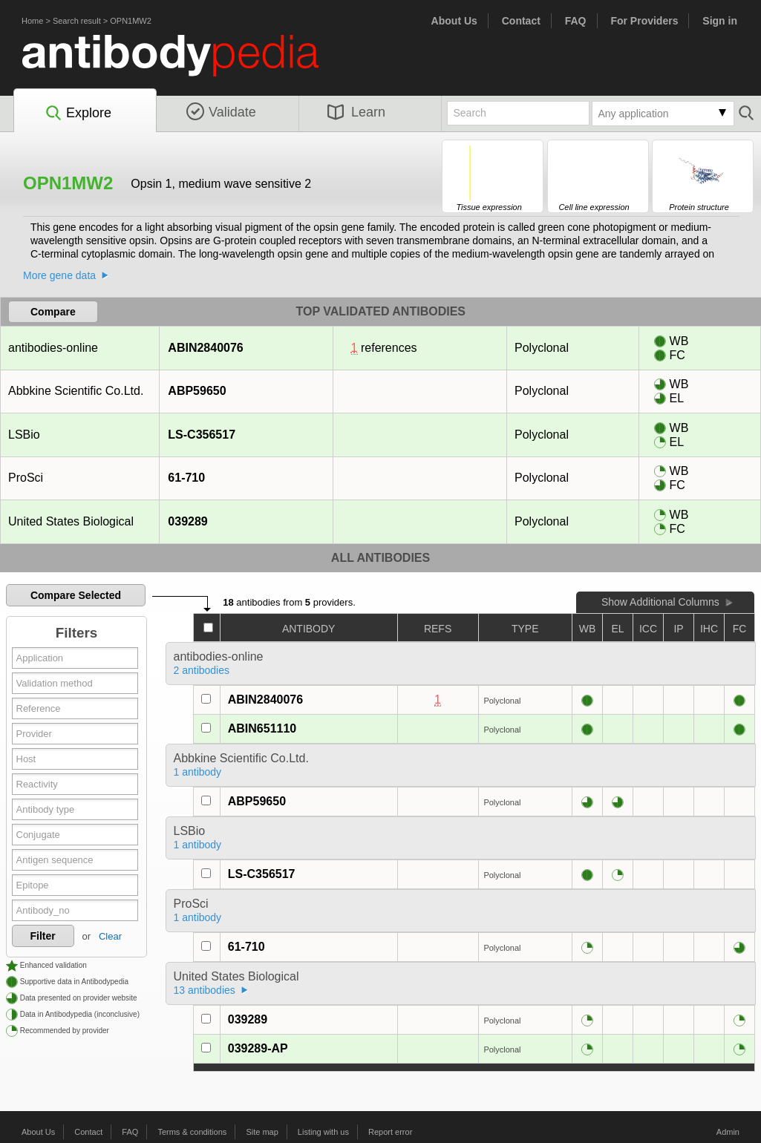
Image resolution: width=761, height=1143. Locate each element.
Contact (521, 21)
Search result (77, 20)
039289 (187, 521)
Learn (356, 112)
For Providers (644, 21)
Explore (77, 113)
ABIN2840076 (205, 347)
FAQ (576, 21)
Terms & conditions (191, 1131)
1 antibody (198, 772)
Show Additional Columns (660, 602)
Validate (221, 112)
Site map (262, 1131)
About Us (454, 21)
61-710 (186, 477)
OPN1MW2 (130, 20)
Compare (53, 312)
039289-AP (258, 1048)
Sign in (719, 21)
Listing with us (323, 1131)
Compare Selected (75, 595)
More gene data (59, 275)
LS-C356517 (201, 434)
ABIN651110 (262, 728)
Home (32, 20)
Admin (727, 1131)
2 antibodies (202, 670)
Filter (43, 936)
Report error (390, 1131)
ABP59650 (196, 390)
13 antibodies (204, 990)
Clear (110, 936)
